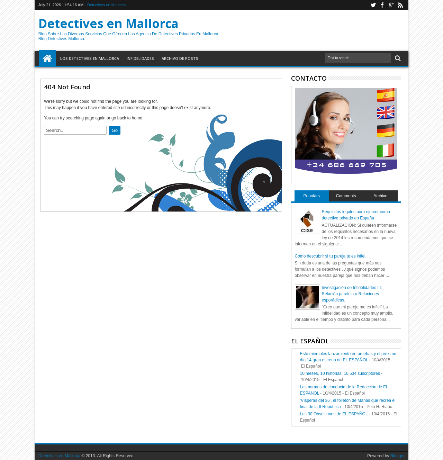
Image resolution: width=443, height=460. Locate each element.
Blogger (397, 455)
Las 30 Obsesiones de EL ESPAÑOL (334, 414)
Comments (346, 195)
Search (397, 58)
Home (47, 58)
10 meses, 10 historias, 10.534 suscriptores (340, 373)
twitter (373, 5)
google (391, 5)
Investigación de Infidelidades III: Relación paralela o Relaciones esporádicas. (352, 294)
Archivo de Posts (180, 58)
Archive (380, 195)
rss (400, 5)
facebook (382, 5)
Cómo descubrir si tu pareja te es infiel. (331, 256)
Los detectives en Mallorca (89, 58)
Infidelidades (140, 58)
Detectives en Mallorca (106, 5)
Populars (312, 195)
